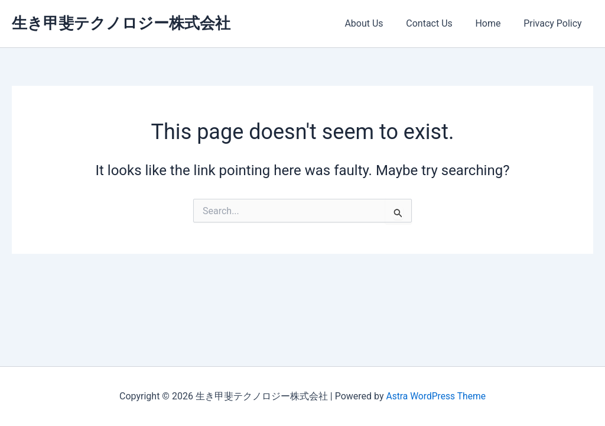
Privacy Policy (555, 23)
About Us (378, 23)
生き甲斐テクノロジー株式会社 (121, 23)
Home (493, 23)
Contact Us (439, 23)
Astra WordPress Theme (435, 396)
